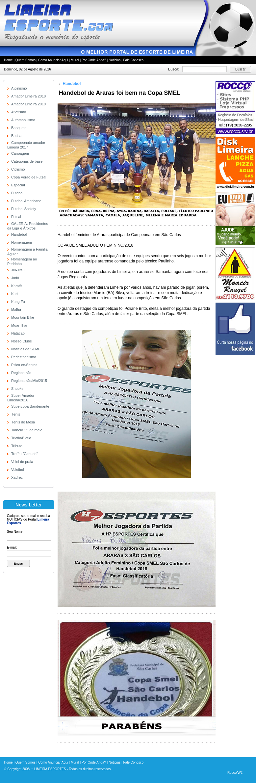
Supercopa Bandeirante (30, 406)
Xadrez (17, 477)
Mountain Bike (22, 317)
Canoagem (20, 153)
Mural (75, 60)
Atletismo (18, 112)
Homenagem (21, 242)
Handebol (19, 234)
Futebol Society (23, 209)
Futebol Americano (26, 201)
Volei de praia (22, 462)
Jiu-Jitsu (17, 270)
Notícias (114, 60)
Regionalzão (21, 373)
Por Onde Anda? (94, 60)
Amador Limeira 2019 (28, 104)
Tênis (15, 414)
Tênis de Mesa (23, 422)
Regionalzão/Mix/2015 (29, 381)
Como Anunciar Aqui (53, 60)
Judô (15, 278)
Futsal (16, 217)
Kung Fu (18, 302)
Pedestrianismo (23, 357)
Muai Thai (19, 325)
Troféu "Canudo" (24, 454)
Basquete (18, 128)
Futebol (17, 193)
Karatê (16, 286)
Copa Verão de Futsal (28, 177)
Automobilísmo (23, 120)
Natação (18, 333)
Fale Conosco (133, 60)
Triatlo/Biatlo (21, 438)
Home (8, 60)
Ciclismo (18, 169)
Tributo (16, 446)
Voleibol (17, 470)
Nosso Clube (21, 341)
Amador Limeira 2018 (28, 96)
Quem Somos (25, 60)
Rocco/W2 (235, 772)
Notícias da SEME (25, 349)
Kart (14, 294)
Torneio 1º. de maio (26, 430)
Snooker (18, 389)
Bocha (16, 136)
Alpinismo (19, 88)
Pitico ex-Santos (24, 365)
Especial (18, 185)
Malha (16, 309)
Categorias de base (26, 161)
